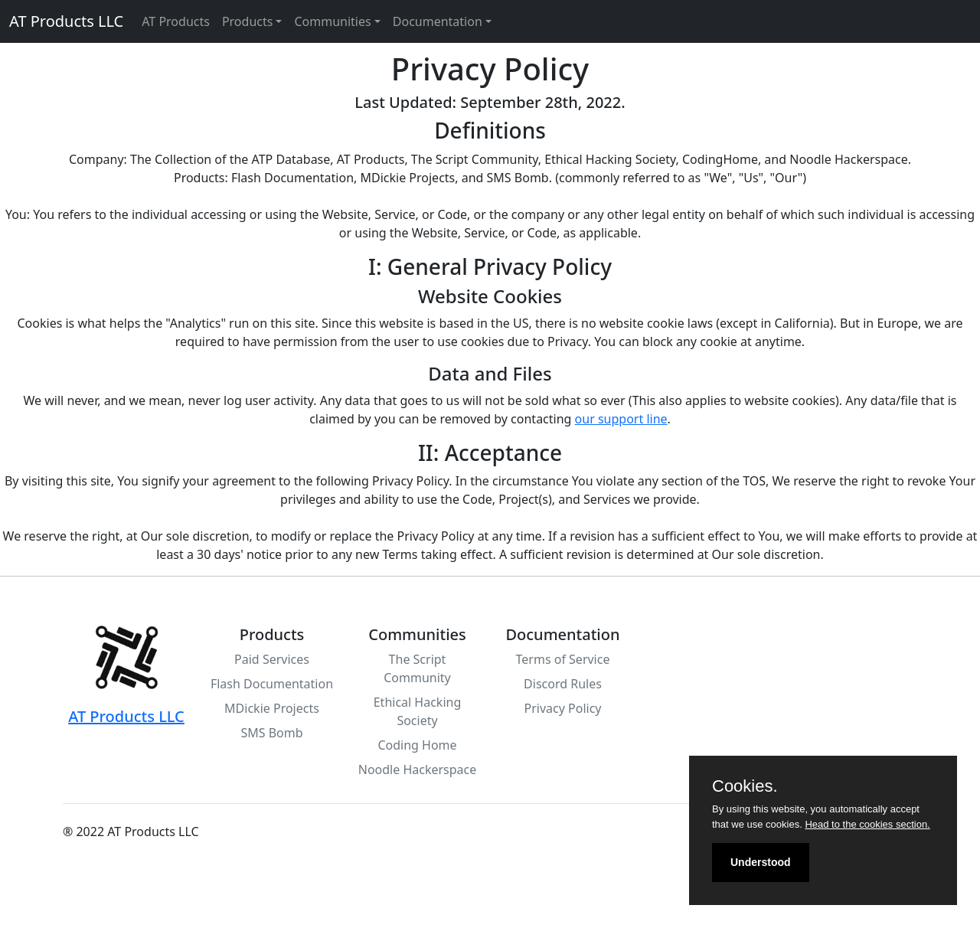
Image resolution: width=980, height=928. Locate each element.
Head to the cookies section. (867, 824)
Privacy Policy (563, 708)
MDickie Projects (271, 708)
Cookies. (745, 786)
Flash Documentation (272, 683)
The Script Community (417, 668)
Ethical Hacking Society (418, 711)
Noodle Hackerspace (417, 769)
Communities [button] (332, 21)
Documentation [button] (437, 21)
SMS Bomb (271, 732)
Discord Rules (563, 683)
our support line (621, 418)
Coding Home (416, 745)
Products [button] (247, 21)
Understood (760, 862)
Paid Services (271, 659)
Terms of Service (563, 659)
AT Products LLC (66, 21)
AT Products (176, 21)
